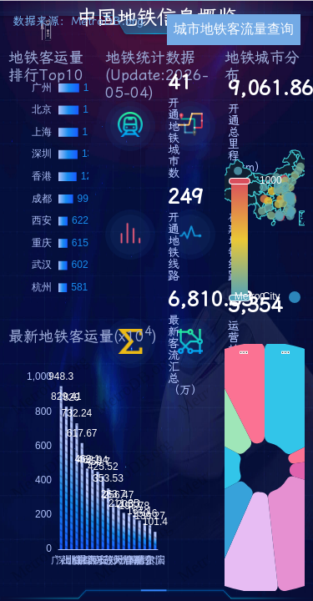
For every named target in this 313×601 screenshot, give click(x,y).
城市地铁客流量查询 (234, 29)
